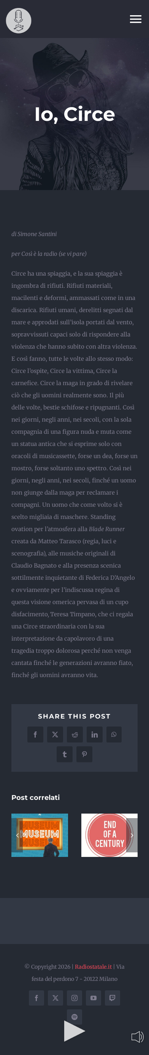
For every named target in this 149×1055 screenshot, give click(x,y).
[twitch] (112, 998)
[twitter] (55, 998)
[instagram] (74, 998)
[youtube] (93, 998)
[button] (17, 835)
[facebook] (36, 998)
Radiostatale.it (93, 966)
